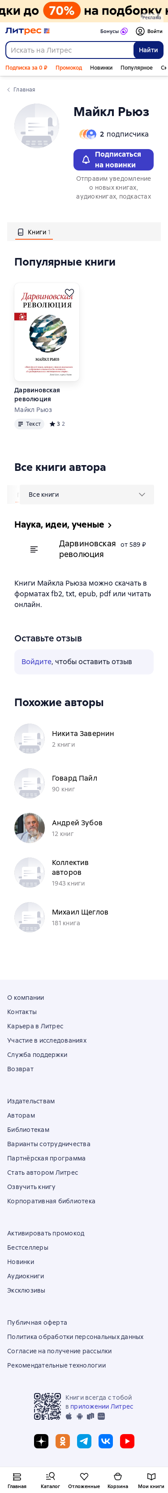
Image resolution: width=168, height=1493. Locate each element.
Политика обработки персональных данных (75, 1337)
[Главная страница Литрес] (27, 31)
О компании (25, 998)
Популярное (137, 67)
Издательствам (31, 1101)
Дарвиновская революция (37, 394)
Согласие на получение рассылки (59, 1351)
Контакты (22, 1012)
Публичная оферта (37, 1322)
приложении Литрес (101, 1406)
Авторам (21, 1115)
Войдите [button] (37, 661)
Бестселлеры (27, 1247)
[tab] (34, 231)
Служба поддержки (37, 1055)
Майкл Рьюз (33, 410)
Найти (148, 50)
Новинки (101, 67)
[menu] (87, 494)
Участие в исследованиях (46, 1040)
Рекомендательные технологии (56, 1365)
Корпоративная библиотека (51, 1201)
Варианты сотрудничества (48, 1144)
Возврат (20, 1069)
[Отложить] (69, 293)
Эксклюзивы (26, 1290)
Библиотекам (28, 1130)
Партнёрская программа (46, 1158)
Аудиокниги (25, 1276)
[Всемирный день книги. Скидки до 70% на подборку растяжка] (84, 11)
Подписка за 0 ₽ (26, 67)
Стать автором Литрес (42, 1173)
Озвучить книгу (31, 1187)
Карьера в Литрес (35, 1026)
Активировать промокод (45, 1233)
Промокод (69, 67)
